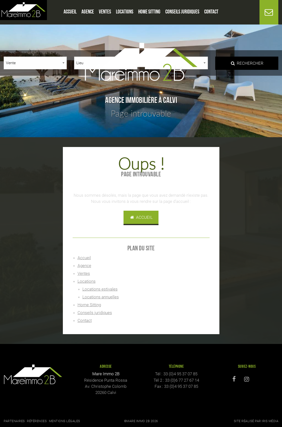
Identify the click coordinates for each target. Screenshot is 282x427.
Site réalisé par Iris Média (256, 421)
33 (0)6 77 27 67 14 (182, 380)
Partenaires (14, 421)
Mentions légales (64, 421)
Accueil (141, 217)
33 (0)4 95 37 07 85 (180, 373)
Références (37, 421)
